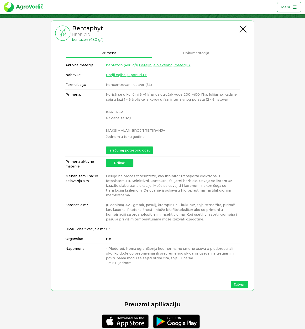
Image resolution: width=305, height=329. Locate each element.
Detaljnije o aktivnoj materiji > (164, 65)
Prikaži (120, 163)
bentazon (122, 65)
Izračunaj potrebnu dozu (129, 150)
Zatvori (239, 284)
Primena (108, 53)
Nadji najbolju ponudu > (126, 75)
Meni (289, 7)
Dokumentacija (196, 53)
